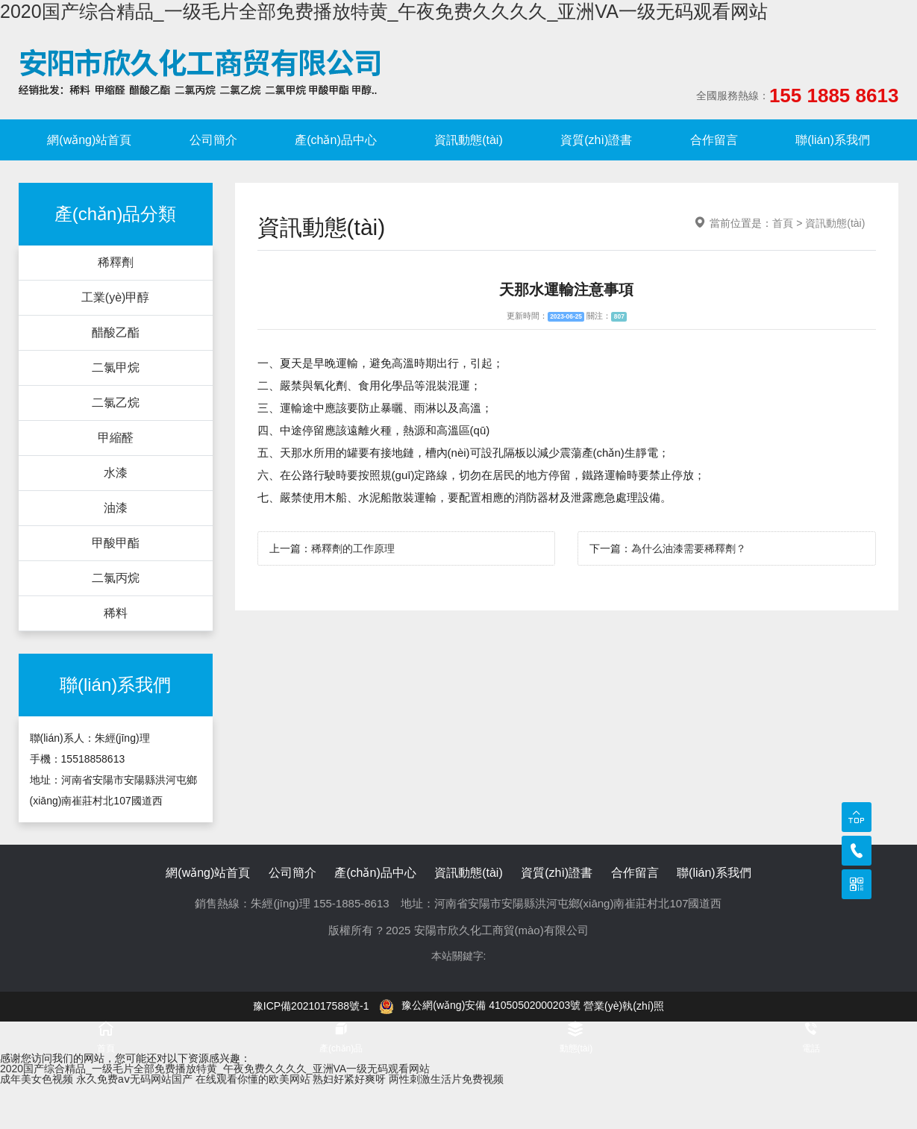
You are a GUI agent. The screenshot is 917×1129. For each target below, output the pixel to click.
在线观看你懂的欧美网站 (252, 1079)
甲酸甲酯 (116, 543)
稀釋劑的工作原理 (353, 548)
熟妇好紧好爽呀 (349, 1079)
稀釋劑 (116, 262)
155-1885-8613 (351, 903)
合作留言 (714, 140)
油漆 (116, 507)
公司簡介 (213, 140)
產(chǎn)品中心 (335, 140)
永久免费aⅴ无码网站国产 (134, 1079)
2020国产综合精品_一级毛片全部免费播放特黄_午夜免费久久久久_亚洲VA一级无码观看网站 (384, 11)
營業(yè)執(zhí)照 (623, 1005)
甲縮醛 (116, 437)
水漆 (116, 472)
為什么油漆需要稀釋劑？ (688, 548)
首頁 (782, 223)
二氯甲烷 (116, 367)
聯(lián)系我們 (832, 140)
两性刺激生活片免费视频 (446, 1079)
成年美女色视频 (36, 1079)
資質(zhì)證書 (596, 140)
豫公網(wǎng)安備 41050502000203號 (479, 1005)
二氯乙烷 (116, 402)
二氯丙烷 (116, 578)
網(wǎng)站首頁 (89, 140)
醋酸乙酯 (116, 332)
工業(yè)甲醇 (115, 297)
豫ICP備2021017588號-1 (311, 1005)
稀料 (116, 613)
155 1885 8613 (834, 95)
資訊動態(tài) (468, 140)
